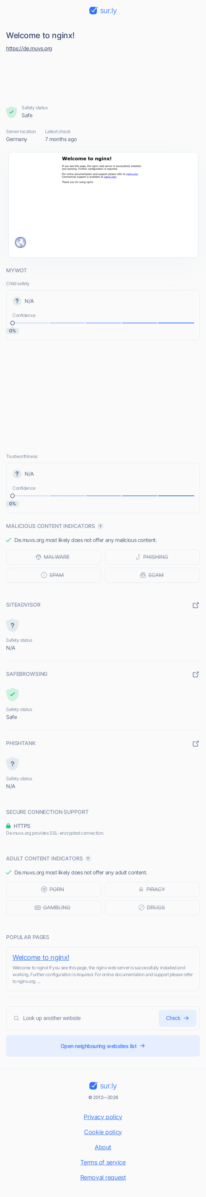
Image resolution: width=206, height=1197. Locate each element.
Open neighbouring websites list (103, 1046)
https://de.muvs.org (29, 48)
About (103, 1147)
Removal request (103, 1177)
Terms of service (102, 1162)
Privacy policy (103, 1117)
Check (177, 1018)
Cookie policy (103, 1132)
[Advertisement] (103, 76)
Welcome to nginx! (40, 957)
